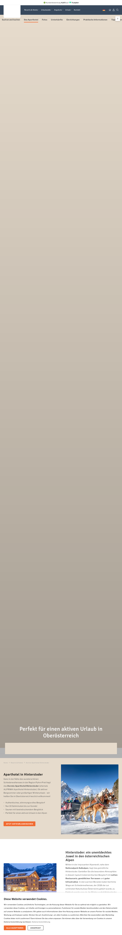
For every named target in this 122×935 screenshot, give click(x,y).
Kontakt (77, 10)
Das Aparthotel (31, 20)
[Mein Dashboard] (114, 10)
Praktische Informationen (95, 20)
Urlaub (68, 10)
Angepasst (35, 928)
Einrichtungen (73, 20)
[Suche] (117, 10)
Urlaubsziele (46, 10)
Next (117, 18)
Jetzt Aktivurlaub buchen (19, 824)
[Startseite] (110, 10)
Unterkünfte (57, 20)
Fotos (44, 20)
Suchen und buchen (11, 20)
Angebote (58, 10)
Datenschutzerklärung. (41, 922)
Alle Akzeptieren (14, 928)
